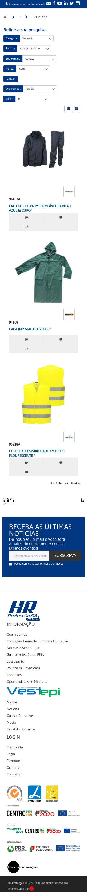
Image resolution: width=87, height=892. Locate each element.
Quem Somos (17, 634)
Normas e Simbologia (23, 647)
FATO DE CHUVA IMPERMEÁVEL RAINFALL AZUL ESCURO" (40, 208)
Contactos (14, 674)
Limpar (11, 79)
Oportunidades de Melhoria (27, 681)
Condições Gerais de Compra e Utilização (37, 641)
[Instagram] (77, 4)
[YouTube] (59, 4)
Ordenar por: (13, 89)
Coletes (39, 59)
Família (10, 49)
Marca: (10, 69)
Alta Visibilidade (34, 49)
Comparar (14, 774)
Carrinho (13, 767)
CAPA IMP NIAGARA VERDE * (30, 329)
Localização (15, 661)
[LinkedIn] (65, 4)
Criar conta (15, 747)
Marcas (12, 702)
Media (11, 722)
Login (11, 754)
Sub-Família (13, 59)
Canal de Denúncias (21, 729)
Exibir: (9, 99)
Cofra (33, 69)
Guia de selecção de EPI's (25, 654)
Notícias (13, 709)
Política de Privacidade (23, 668)
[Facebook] (53, 4)
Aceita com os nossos (38, 564)
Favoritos (13, 760)
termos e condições (51, 564)
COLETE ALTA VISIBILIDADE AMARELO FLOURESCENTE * (36, 453)
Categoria (12, 38)
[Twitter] (71, 4)
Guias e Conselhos (20, 715)
